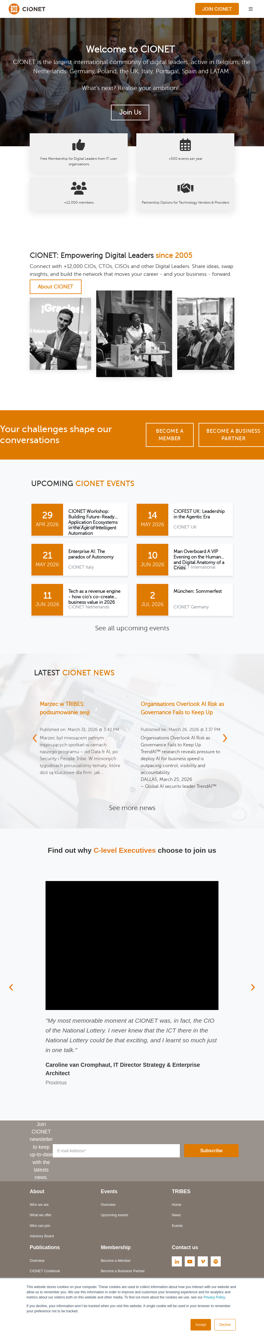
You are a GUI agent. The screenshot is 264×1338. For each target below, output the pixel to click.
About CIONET (55, 287)
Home (176, 1208)
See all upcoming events (132, 629)
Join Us (130, 112)
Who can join (40, 1229)
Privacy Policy (214, 1297)
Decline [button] (225, 1325)
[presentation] (34, 743)
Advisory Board (42, 1239)
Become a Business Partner (123, 1274)
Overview (108, 1208)
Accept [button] (200, 1325)
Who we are (39, 1208)
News (176, 1218)
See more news (132, 810)
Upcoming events (114, 1218)
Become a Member (169, 434)
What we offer (41, 1218)
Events (177, 1229)
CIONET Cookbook (45, 1274)
